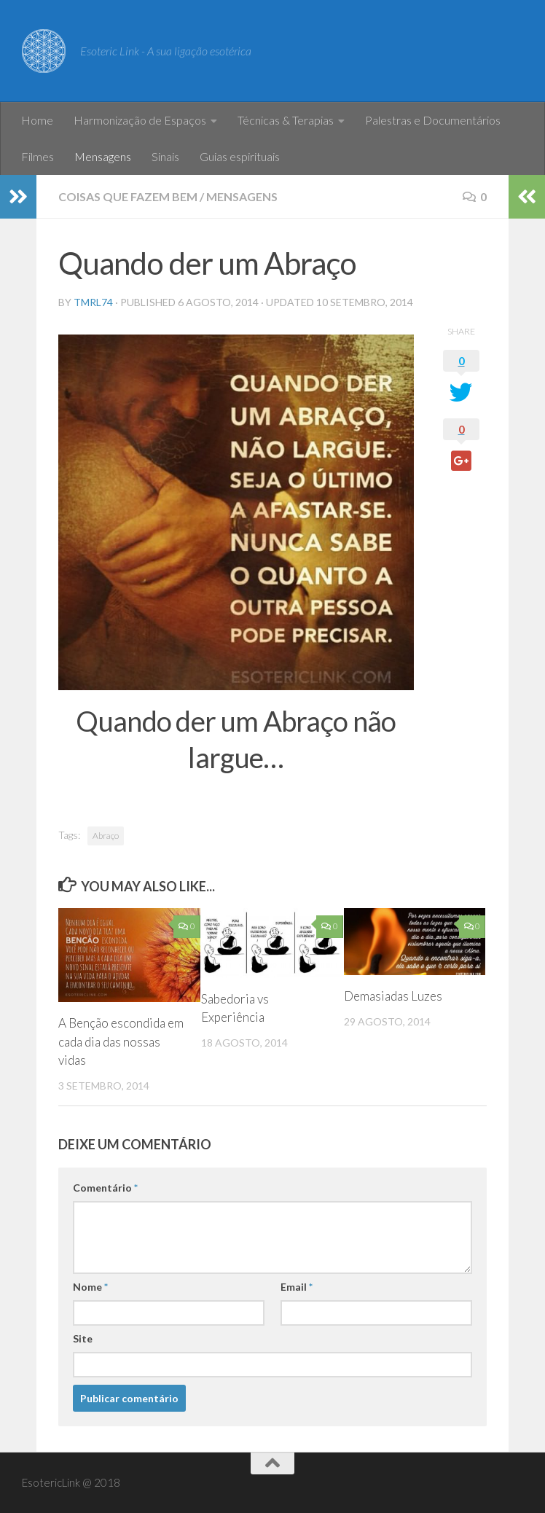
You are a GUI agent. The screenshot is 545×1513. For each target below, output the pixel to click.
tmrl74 (93, 302)
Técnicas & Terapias (286, 120)
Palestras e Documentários (433, 120)
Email (297, 1287)
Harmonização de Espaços (140, 120)
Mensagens (102, 156)
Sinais (165, 156)
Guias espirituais (240, 156)
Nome (90, 1287)
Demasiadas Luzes (393, 996)
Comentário (105, 1187)
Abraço (106, 835)
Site (83, 1338)
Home (37, 120)
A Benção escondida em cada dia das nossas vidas (121, 1041)
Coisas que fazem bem (127, 196)
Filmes (37, 156)
